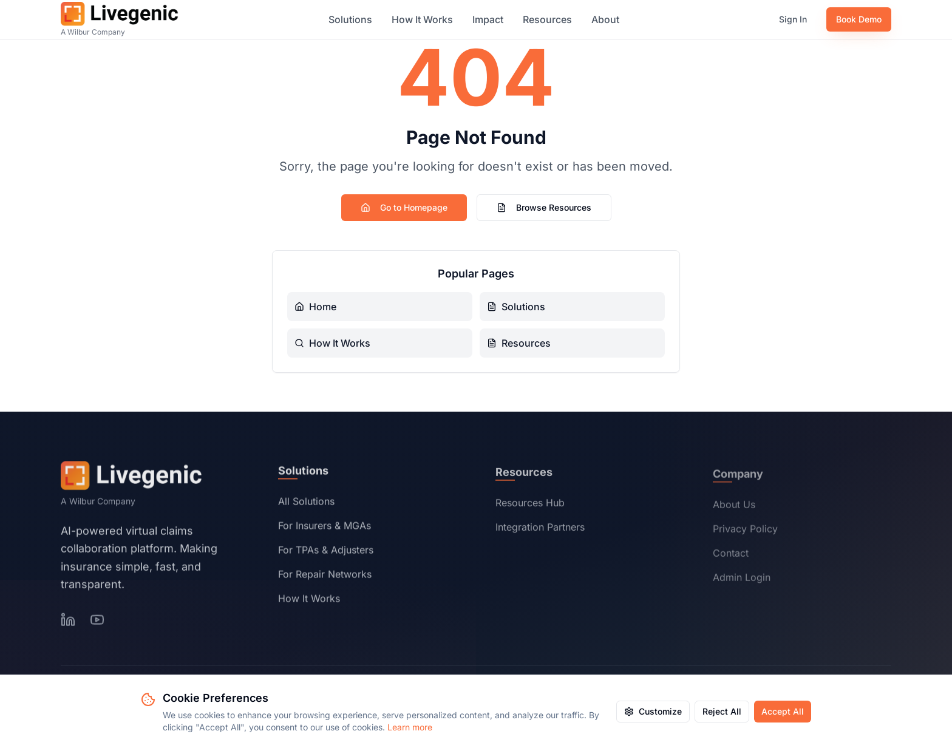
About (605, 19)
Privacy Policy (745, 532)
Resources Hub (530, 506)
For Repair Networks (325, 577)
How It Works (422, 19)
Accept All (782, 711)
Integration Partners (540, 530)
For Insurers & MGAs (324, 528)
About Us (734, 507)
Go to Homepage (404, 207)
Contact (731, 556)
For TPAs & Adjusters (325, 552)
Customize (653, 711)
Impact (487, 19)
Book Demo (859, 19)
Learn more (409, 727)
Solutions (350, 19)
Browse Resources (544, 207)
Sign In (793, 19)
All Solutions (306, 504)
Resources (547, 19)
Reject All (721, 711)
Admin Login (741, 580)
